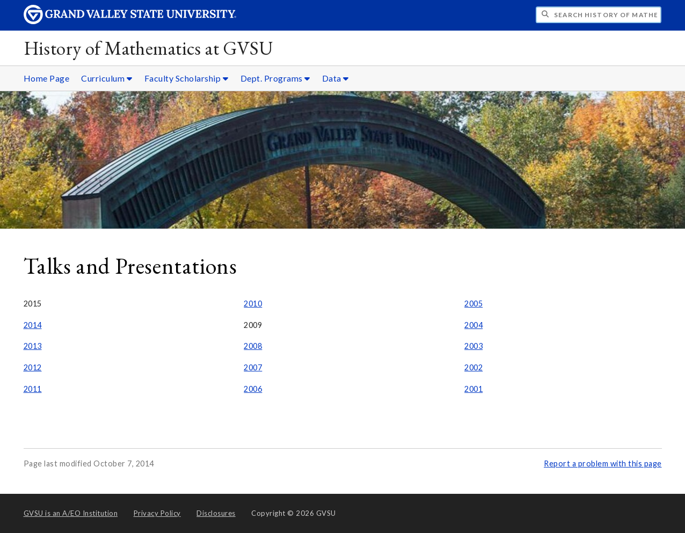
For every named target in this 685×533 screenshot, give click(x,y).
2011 (33, 388)
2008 (253, 346)
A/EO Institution (71, 513)
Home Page (47, 78)
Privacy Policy (157, 513)
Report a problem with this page (603, 463)
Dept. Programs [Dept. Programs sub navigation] (275, 78)
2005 (473, 303)
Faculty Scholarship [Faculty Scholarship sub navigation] (186, 78)
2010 (253, 303)
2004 (473, 325)
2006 (253, 388)
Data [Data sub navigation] (335, 78)
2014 (33, 325)
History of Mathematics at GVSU (148, 48)
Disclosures (216, 513)
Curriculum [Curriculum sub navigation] (106, 78)
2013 (33, 346)
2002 (473, 367)
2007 (253, 367)
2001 (473, 388)
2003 (473, 346)
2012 (33, 367)
